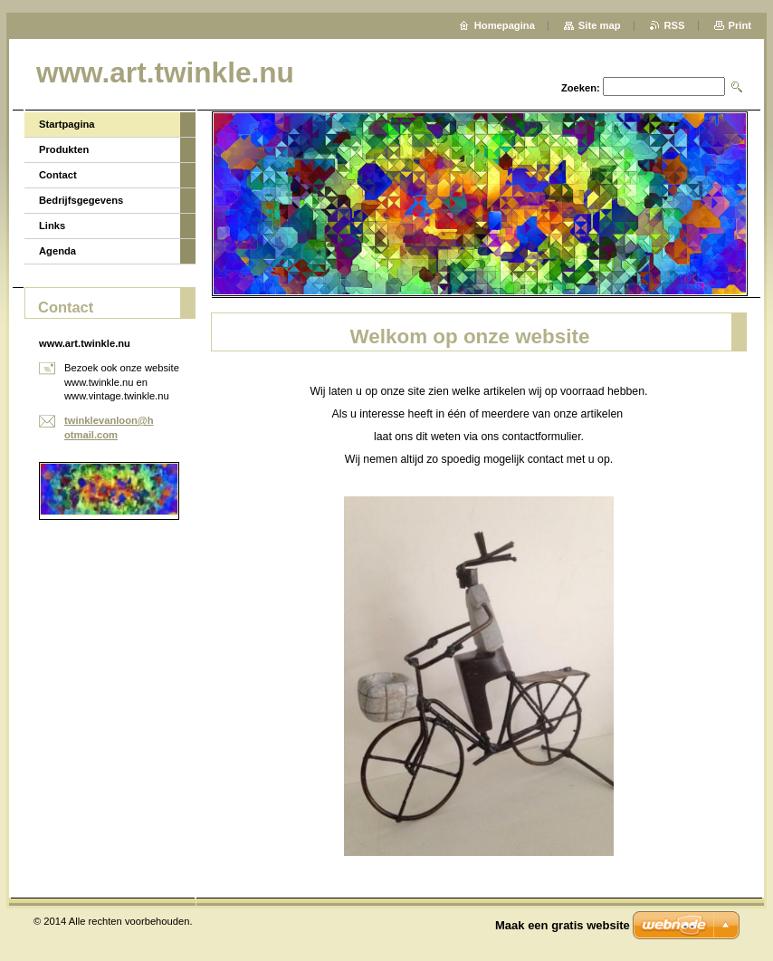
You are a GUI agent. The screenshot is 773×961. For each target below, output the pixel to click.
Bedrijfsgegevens (81, 200)
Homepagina (504, 25)
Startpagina (67, 124)
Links (52, 225)
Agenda (57, 250)
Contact (58, 174)
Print (740, 25)
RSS (674, 25)
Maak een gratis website (562, 925)
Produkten (64, 149)
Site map (599, 25)
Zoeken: (580, 87)
